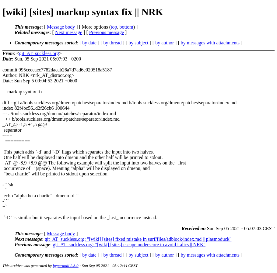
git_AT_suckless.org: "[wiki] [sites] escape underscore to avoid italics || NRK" (129, 244)
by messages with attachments (210, 42)
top (114, 26)
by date (89, 42)
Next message (68, 32)
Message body (61, 26)
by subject (138, 42)
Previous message (106, 32)
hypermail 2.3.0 (66, 265)
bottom (126, 26)
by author (164, 42)
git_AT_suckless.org (39, 53)
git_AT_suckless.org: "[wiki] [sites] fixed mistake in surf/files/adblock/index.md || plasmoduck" (138, 239)
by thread (112, 42)
